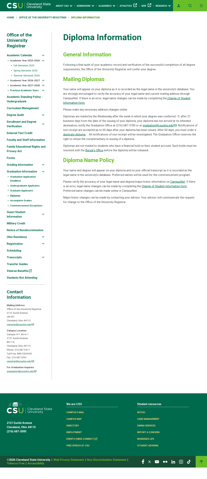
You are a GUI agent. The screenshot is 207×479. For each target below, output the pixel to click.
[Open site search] (190, 5)
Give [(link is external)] (146, 6)
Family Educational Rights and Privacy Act (26, 149)
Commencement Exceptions (26, 205)
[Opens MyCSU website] (178, 5)
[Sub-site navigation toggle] (43, 55)
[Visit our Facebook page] (143, 461)
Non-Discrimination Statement (107, 459)
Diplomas (15, 195)
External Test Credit (19, 133)
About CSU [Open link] (64, 5)
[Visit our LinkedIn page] (173, 461)
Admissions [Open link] (85, 5)
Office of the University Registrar (19, 40)
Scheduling (14, 250)
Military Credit (16, 223)
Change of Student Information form (164, 186)
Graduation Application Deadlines (23, 178)
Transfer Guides (17, 264)
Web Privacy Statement (69, 459)
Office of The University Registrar (42, 17)
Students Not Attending (22, 277)
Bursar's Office (94, 150)
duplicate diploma (74, 134)
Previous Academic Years (24, 90)
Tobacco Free (16, 463)
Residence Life (145, 439)
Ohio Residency (17, 237)
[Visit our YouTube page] (157, 461)
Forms (11, 158)
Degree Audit (15, 115)
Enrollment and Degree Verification (21, 124)
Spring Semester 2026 (26, 70)
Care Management (148, 419)
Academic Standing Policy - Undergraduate (25, 99)
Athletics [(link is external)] (128, 6)
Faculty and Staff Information (26, 140)
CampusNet (177, 181)
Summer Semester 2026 (27, 75)
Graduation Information (22, 171)
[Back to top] (201, 462)
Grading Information (20, 164)
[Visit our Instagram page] (181, 461)
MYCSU (141, 412)
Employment (74, 432)
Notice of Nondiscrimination (25, 230)
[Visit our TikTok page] (189, 461)
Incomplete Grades (21, 200)
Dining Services (146, 425)
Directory (72, 425)
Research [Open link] (163, 5)
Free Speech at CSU (77, 445)
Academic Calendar (19, 55)
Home (10, 17)
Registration (15, 243)
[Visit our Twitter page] (149, 461)
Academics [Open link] (107, 5)
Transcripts (14, 257)
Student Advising (147, 445)
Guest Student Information (16, 214)
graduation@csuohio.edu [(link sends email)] (21, 371)
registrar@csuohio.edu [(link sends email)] (20, 324)
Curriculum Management (23, 108)
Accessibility (36, 463)
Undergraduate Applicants (25, 185)
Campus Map (74, 419)
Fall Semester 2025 (24, 65)
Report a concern (148, 432)
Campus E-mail (75, 412)
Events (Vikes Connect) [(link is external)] (81, 439)
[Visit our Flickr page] (165, 461)
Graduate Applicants (21, 190)
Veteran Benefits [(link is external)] (19, 271)
